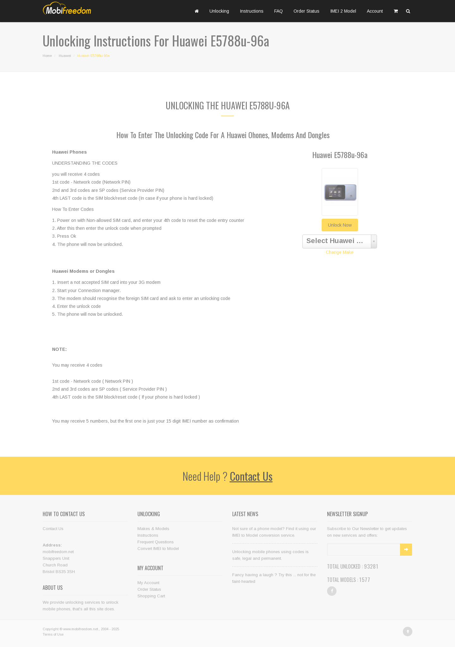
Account (375, 11)
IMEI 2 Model (343, 11)
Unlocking (219, 11)
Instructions (252, 11)
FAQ (278, 11)
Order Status (306, 11)
